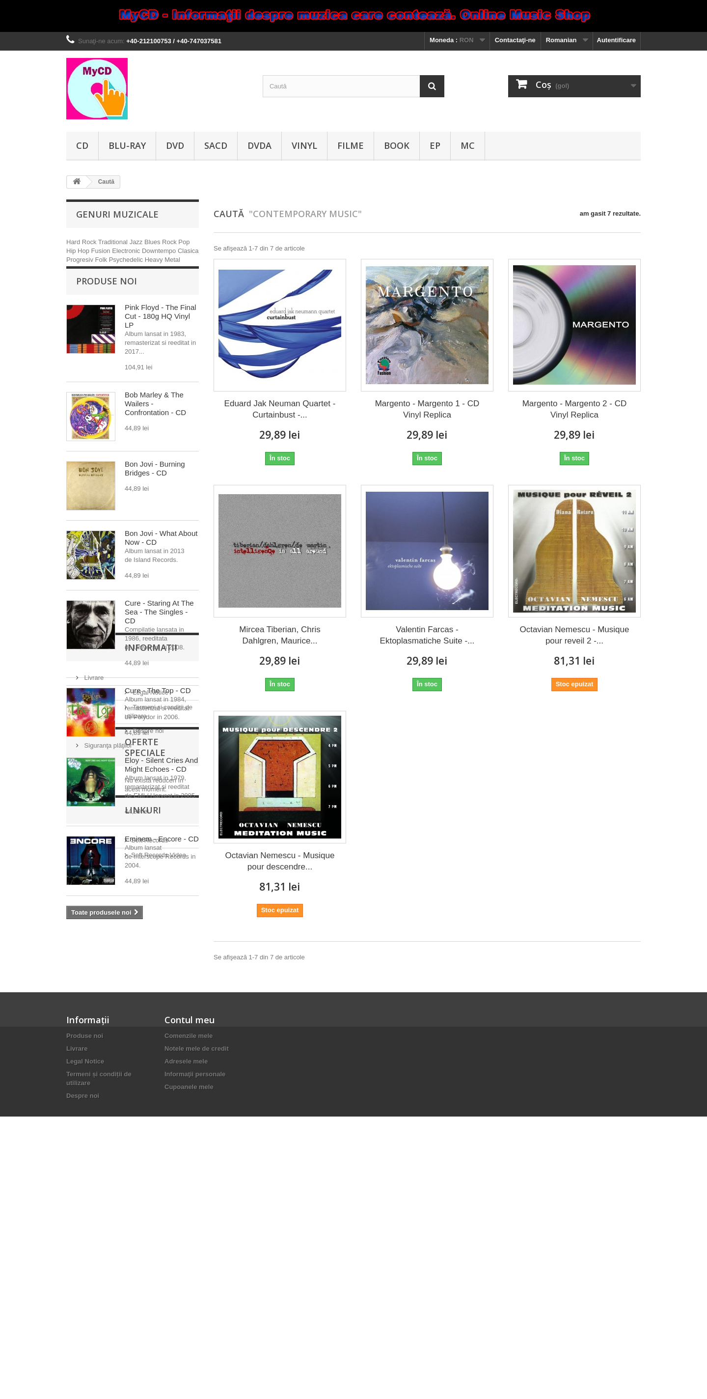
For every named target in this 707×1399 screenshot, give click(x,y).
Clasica (188, 250)
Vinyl (304, 145)
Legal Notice (101, 1002)
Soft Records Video (109, 1186)
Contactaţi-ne (515, 40)
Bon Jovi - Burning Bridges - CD (155, 481)
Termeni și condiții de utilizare (124, 1017)
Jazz (137, 242)
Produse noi (106, 294)
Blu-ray (127, 145)
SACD (215, 145)
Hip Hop (78, 250)
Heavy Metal (162, 259)
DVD (175, 145)
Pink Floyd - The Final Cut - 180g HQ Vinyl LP (160, 329)
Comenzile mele (188, 1277)
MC (468, 145)
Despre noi (98, 1031)
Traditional (114, 242)
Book (396, 145)
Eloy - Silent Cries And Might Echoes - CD (161, 777)
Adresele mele (186, 1302)
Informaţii (102, 961)
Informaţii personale (194, 1315)
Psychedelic (127, 259)
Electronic (127, 250)
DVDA (259, 145)
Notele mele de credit (196, 1289)
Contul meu (189, 1261)
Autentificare (616, 40)
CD (82, 145)
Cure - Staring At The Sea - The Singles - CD (159, 625)
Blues (153, 242)
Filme (350, 145)
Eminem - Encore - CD (162, 851)
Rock (170, 242)
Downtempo (160, 250)
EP (435, 145)
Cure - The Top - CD (158, 703)
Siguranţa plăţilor (107, 1046)
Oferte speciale (114, 1084)
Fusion (101, 250)
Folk (102, 259)
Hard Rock (82, 242)
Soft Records (100, 1171)
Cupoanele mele (189, 1328)
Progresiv (80, 259)
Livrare (93, 987)
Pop (184, 242)
